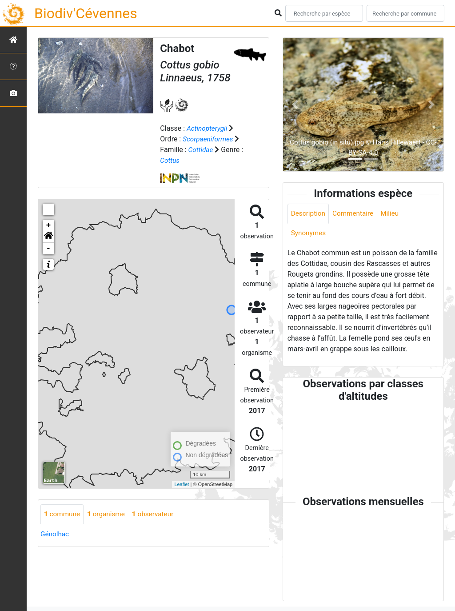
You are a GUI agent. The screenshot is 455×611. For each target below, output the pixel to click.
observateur (157, 514)
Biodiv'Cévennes (85, 13)
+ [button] (48, 225)
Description (309, 213)
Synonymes (309, 233)
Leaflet (181, 484)
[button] (48, 236)
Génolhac (55, 534)
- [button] (48, 248)
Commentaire (355, 213)
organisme (108, 514)
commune (63, 514)
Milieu (393, 213)
